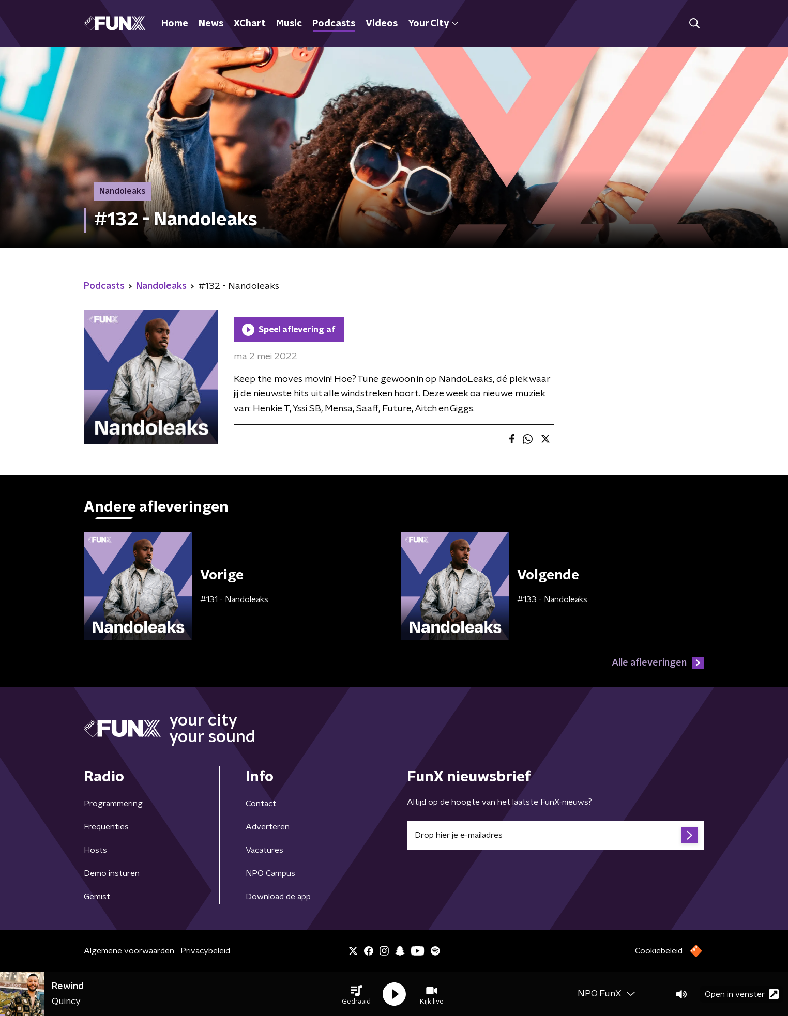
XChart (250, 23)
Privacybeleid (205, 951)
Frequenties (106, 827)
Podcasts (333, 23)
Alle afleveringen (658, 663)
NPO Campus (270, 873)
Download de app (278, 896)
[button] (356, 994)
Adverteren (268, 827)
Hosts (95, 850)
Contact (261, 803)
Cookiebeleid (659, 951)
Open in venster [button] (742, 994)
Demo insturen (112, 873)
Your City (433, 23)
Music (289, 23)
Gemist (97, 896)
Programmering (113, 803)
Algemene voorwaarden (129, 951)
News (211, 23)
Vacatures (264, 850)
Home (174, 23)
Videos (382, 23)
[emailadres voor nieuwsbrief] (555, 835)
